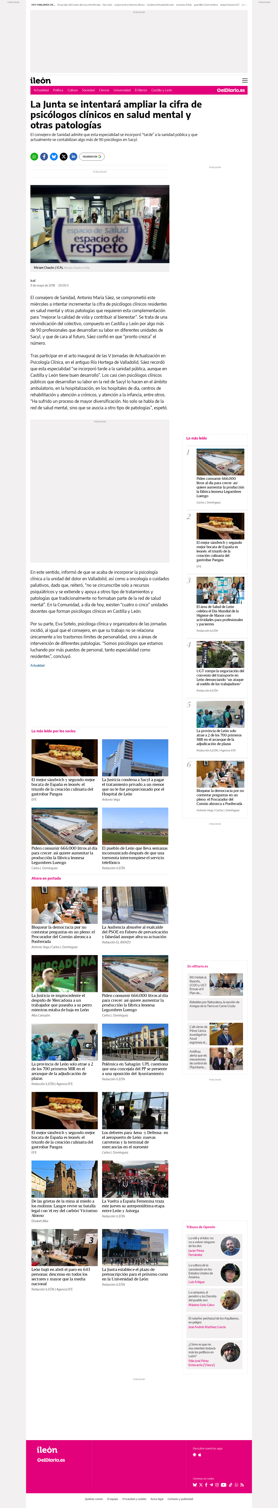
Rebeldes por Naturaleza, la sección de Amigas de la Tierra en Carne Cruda (214, 1004)
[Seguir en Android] (194, 1455)
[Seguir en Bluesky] (195, 1485)
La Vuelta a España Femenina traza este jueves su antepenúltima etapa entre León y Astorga (133, 1206)
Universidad (122, 90)
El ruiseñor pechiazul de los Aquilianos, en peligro (214, 1320)
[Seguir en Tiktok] (231, 1485)
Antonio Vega (111, 799)
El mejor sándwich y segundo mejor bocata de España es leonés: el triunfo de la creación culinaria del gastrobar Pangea (219, 551)
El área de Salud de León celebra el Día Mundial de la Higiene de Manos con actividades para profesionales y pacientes (220, 615)
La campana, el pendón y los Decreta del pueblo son (202, 1296)
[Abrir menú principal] (245, 80)
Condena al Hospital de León (160, 4)
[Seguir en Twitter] (201, 1485)
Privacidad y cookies (134, 1499)
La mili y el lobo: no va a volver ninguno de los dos (202, 1242)
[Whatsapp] (34, 157)
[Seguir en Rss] (242, 1485)
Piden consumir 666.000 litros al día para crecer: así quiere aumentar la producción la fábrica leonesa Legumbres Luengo (220, 487)
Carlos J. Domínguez (44, 868)
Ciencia (104, 90)
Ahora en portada (46, 878)
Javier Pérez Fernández (196, 1253)
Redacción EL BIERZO (116, 942)
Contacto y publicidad (180, 1499)
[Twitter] (64, 157)
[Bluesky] (54, 157)
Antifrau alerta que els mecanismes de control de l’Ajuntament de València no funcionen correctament (198, 1059)
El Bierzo (141, 90)
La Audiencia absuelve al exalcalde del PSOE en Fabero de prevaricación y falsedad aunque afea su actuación (135, 932)
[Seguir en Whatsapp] (236, 1485)
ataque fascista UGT (230, 4)
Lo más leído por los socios (53, 731)
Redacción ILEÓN (113, 868)
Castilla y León (161, 90)
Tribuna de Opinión (200, 1227)
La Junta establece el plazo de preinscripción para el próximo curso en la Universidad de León (135, 1274)
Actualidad (41, 90)
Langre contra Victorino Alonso (129, 4)
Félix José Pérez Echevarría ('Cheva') (202, 1363)
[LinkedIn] (73, 157)
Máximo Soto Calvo (201, 1305)
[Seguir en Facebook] (206, 1485)
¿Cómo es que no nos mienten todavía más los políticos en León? (202, 1350)
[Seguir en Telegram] (211, 1485)
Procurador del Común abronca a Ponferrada (78, 4)
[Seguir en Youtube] (224, 1485)
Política (58, 90)
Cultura (73, 90)
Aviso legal (157, 1499)
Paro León (107, 4)
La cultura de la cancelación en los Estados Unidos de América (201, 1271)
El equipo (112, 1499)
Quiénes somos (94, 1499)
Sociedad (88, 90)
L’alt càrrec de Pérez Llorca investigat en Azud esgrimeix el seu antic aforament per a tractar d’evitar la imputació (198, 1034)
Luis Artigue (197, 1282)
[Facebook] (44, 157)
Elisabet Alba (39, 1221)
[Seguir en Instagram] (217, 1485)
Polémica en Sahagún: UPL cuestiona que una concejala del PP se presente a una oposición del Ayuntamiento (135, 1069)
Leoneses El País (184, 4)
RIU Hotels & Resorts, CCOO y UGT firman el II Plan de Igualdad (198, 985)
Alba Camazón (40, 1015)
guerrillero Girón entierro (206, 4)
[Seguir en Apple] (199, 1455)
